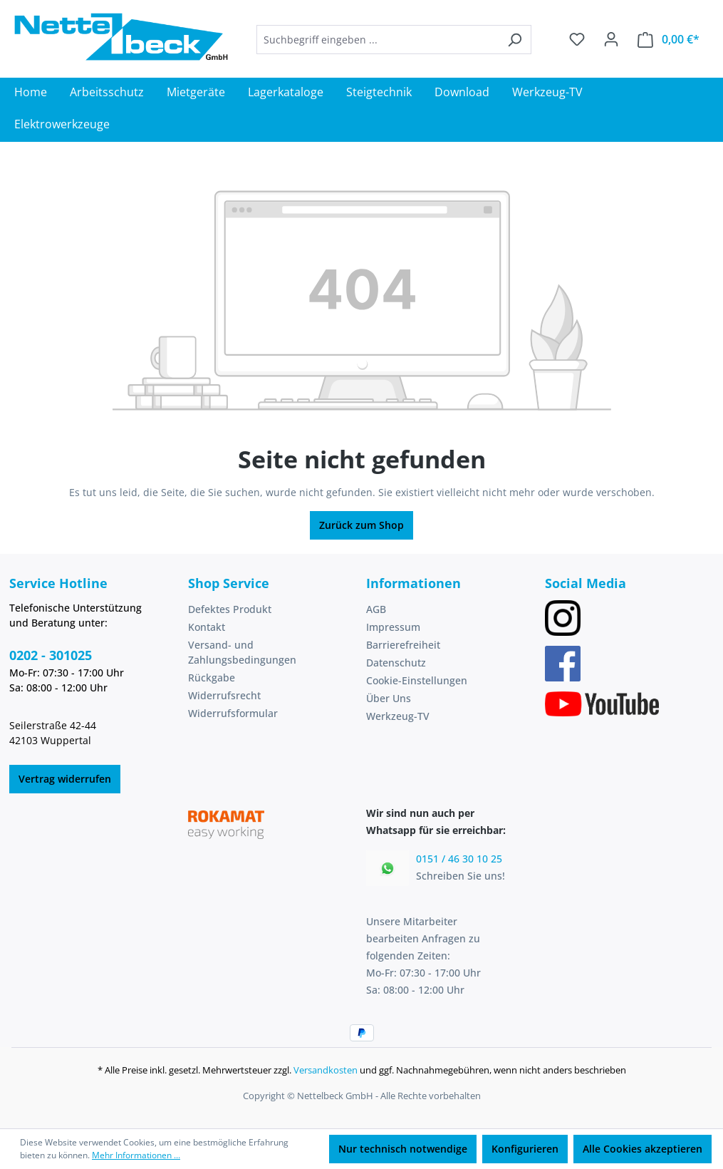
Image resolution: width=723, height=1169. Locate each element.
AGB (376, 609)
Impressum (393, 627)
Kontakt (206, 627)
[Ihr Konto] (611, 39)
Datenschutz (396, 662)
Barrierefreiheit (403, 645)
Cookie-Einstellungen (416, 680)
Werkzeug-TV (398, 716)
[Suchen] (514, 39)
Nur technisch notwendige (402, 1148)
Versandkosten (325, 1070)
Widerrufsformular (233, 713)
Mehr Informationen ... (136, 1155)
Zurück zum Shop (361, 525)
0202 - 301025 (50, 655)
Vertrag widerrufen (65, 779)
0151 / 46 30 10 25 (459, 858)
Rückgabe (211, 677)
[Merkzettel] (577, 39)
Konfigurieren (524, 1148)
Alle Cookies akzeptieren (642, 1148)
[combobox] (377, 39)
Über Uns (388, 698)
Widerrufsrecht (224, 695)
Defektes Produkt (229, 609)
